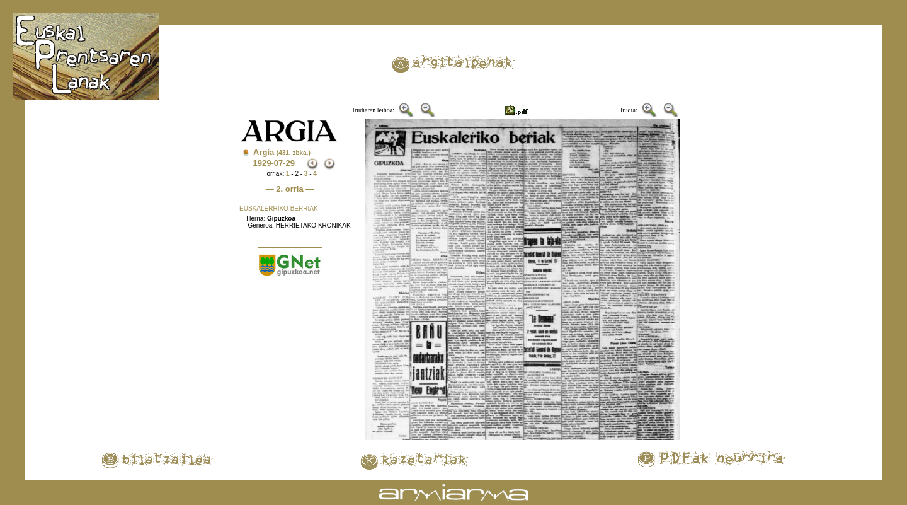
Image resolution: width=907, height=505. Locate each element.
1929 (262, 163)
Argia (282, 152)
